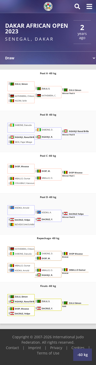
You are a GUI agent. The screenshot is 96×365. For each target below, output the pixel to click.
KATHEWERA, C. (46, 95)
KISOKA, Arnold (19, 207)
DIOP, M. (43, 171)
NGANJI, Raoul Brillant (23, 137)
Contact (12, 347)
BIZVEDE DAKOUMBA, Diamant (26, 224)
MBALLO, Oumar (19, 178)
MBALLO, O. (44, 177)
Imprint (34, 347)
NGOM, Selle (18, 100)
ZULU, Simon (18, 83)
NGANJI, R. (44, 136)
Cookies (77, 347)
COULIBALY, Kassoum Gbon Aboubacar (30, 183)
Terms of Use (48, 353)
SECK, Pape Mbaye (20, 142)
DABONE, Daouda (20, 125)
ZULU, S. (43, 88)
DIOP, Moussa (19, 166)
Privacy (56, 347)
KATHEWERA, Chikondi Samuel (26, 95)
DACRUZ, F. (44, 219)
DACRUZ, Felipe (19, 219)
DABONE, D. (44, 129)
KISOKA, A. (43, 212)
